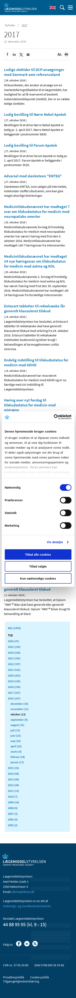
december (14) (19, 704)
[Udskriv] (66, 54)
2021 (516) (14, 670)
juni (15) (16, 735)
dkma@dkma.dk (23, 892)
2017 (24, 25)
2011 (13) (13, 791)
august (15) (17, 725)
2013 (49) (13, 779)
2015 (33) (13, 768)
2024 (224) (14, 652)
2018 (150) (14, 687)
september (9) (19, 720)
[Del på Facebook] (7, 54)
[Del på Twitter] (21, 54)
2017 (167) (14, 693)
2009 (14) (13, 802)
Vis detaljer (55, 542)
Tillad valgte (38, 566)
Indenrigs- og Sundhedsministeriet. (27, 906)
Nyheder (10, 25)
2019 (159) (14, 681)
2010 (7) (13, 796)
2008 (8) (13, 808)
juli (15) (15, 730)
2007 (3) (13, 814)
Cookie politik (39, 977)
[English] (53, 8)
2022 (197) (14, 664)
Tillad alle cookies (38, 554)
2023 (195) (14, 658)
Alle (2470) (14, 628)
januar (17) (17, 762)
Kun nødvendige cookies (38, 578)
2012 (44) (13, 785)
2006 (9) (13, 819)
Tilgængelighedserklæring (21, 981)
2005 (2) (13, 825)
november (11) (20, 709)
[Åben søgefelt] (62, 7)
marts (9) (16, 751)
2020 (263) (14, 675)
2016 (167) (14, 698)
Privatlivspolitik (13, 977)
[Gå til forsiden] (20, 7)
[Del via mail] (28, 54)
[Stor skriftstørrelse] (59, 54)
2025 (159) (14, 647)
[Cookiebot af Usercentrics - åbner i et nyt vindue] (54, 417)
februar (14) (18, 757)
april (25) (16, 746)
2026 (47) (13, 641)
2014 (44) (13, 773)
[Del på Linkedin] (14, 54)
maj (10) (16, 741)
